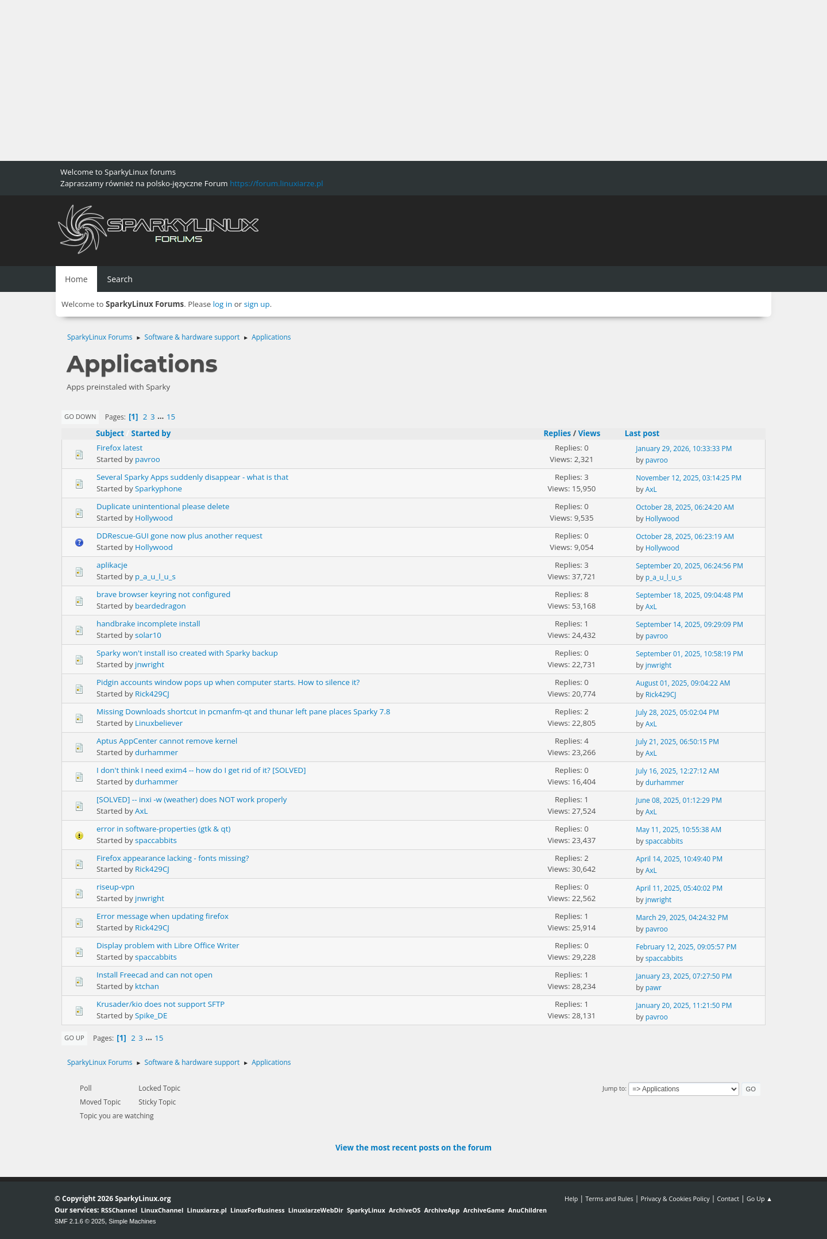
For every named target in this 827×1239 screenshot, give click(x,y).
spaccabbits (156, 840)
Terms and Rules (609, 1198)
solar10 (148, 635)
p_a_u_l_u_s (155, 576)
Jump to (613, 1088)
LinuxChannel (162, 1210)
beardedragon (160, 606)
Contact (728, 1198)
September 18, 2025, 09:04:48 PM (689, 595)
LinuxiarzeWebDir (315, 1210)
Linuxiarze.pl (207, 1210)
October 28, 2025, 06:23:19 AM (685, 536)
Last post (647, 433)
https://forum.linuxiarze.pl (276, 183)
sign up (257, 304)
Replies (557, 433)
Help (571, 1198)
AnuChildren (527, 1210)
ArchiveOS (404, 1210)
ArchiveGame (483, 1210)
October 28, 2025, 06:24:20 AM (685, 507)
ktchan (147, 986)
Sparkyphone (158, 488)
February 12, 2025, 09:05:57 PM (686, 947)
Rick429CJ (152, 693)
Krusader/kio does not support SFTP (160, 1004)
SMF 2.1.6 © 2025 (80, 1221)
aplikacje (111, 565)
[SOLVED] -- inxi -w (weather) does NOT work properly (191, 799)
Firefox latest (119, 447)
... (161, 416)
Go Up (74, 1037)
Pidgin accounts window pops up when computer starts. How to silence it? (228, 682)
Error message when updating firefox (162, 916)
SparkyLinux (366, 1210)
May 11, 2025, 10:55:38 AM (678, 829)
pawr (654, 987)
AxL (651, 489)
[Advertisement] (344, 80)
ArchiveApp (441, 1210)
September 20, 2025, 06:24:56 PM (689, 566)
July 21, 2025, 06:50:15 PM (677, 742)
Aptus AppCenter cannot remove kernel (166, 741)
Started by (151, 433)
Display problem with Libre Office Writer (167, 945)
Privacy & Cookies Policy (674, 1198)
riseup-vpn (115, 887)
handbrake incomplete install (148, 623)
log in (223, 304)
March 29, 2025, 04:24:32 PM (682, 917)
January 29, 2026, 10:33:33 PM (684, 448)
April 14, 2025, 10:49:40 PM (679, 859)
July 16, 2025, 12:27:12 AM (677, 771)
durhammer (156, 752)
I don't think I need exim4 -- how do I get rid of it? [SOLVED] (201, 770)
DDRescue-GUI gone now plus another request (179, 535)
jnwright (149, 664)
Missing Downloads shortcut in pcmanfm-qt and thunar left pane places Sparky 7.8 (243, 711)
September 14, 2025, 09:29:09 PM (689, 624)
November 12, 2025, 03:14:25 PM (688, 478)
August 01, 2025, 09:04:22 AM (683, 683)
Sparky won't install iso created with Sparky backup (187, 653)
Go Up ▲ (759, 1198)
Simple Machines (132, 1221)
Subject (110, 433)
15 (171, 416)
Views (589, 433)
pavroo (147, 459)
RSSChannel (119, 1210)
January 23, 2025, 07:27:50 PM (684, 976)
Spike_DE (151, 1015)
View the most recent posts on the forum (413, 1147)
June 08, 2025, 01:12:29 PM (679, 800)
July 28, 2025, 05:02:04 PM (677, 712)
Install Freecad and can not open (154, 974)
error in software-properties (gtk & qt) (163, 829)
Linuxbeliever (159, 723)
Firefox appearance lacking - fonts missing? (172, 858)
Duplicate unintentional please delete (162, 506)
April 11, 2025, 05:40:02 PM (679, 888)
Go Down (80, 416)
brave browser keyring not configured (163, 594)
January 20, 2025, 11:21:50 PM (684, 1005)
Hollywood (154, 518)
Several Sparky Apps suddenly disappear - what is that (192, 477)
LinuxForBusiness (257, 1210)
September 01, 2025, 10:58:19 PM (689, 654)
